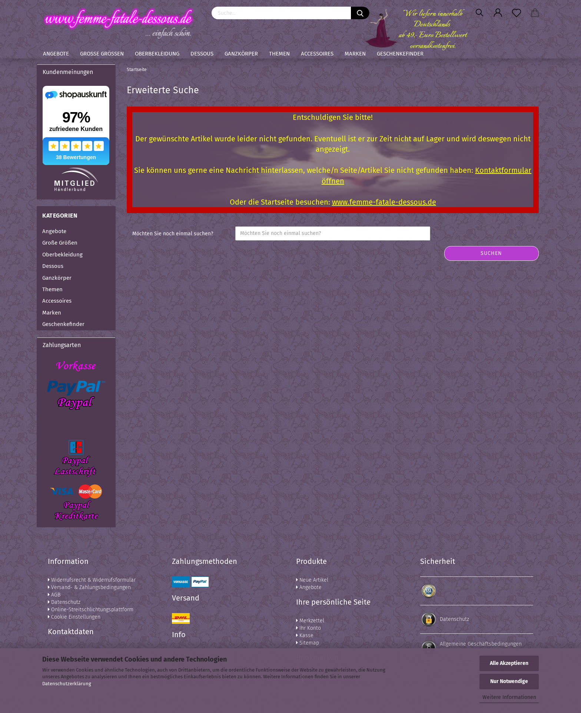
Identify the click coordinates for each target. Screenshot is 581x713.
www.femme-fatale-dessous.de (384, 202)
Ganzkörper (241, 53)
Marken (355, 53)
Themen (279, 53)
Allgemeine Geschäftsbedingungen (481, 644)
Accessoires (317, 53)
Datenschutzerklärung (66, 683)
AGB (54, 595)
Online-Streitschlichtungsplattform (90, 609)
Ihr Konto (308, 628)
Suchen (491, 253)
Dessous (201, 53)
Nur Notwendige (509, 681)
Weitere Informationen (509, 697)
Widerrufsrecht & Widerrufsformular (92, 580)
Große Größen (102, 53)
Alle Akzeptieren (509, 663)
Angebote (56, 53)
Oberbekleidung (157, 53)
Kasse (304, 635)
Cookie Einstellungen (74, 617)
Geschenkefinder (400, 53)
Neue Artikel (312, 580)
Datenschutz (64, 602)
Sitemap (307, 643)
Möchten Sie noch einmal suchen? (172, 234)
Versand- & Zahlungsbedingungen (89, 587)
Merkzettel (310, 621)
